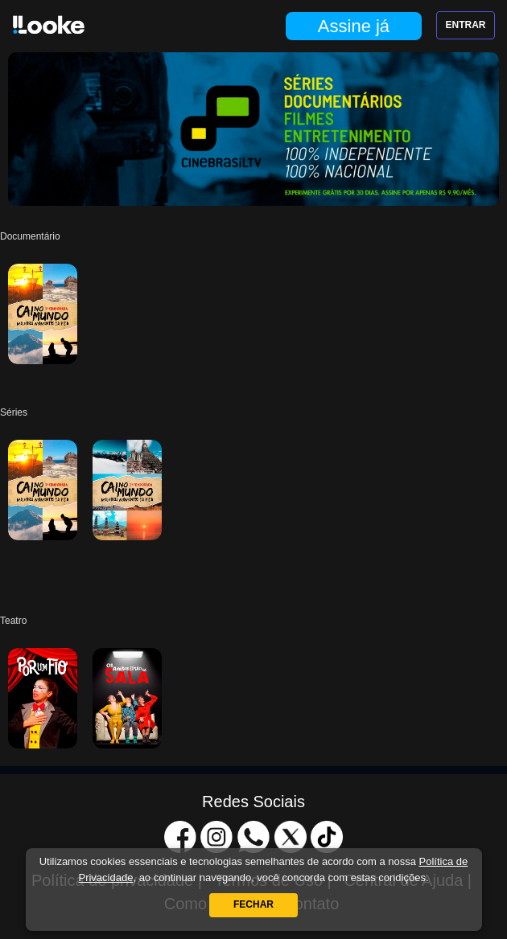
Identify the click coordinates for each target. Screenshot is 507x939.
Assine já (354, 26)
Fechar (253, 904)
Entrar (466, 25)
